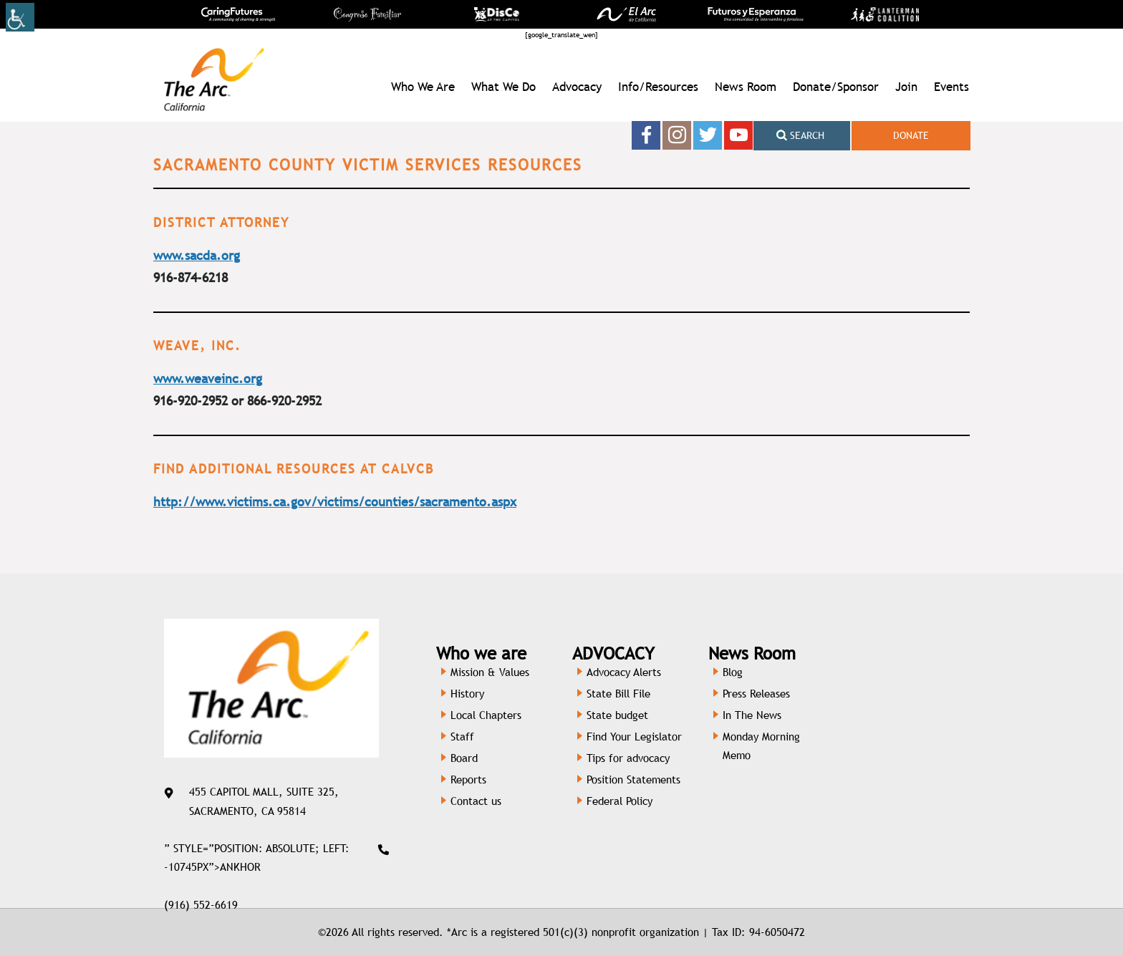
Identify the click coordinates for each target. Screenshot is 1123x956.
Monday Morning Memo (761, 745)
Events (951, 86)
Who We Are (423, 86)
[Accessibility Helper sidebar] (20, 17)
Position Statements (633, 779)
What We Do (503, 86)
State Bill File (618, 693)
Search (800, 135)
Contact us (475, 801)
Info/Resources (658, 86)
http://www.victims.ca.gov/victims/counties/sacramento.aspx (334, 501)
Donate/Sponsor (836, 86)
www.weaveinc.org (207, 378)
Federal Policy (619, 801)
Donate (911, 135)
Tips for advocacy (628, 758)
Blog (733, 672)
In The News (752, 715)
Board (464, 758)
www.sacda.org (196, 255)
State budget (617, 715)
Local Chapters (485, 715)
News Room (745, 86)
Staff (462, 736)
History (467, 693)
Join (906, 86)
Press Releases (756, 693)
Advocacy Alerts (624, 672)
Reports (468, 779)
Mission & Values (489, 672)
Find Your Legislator (634, 736)
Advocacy (577, 86)
